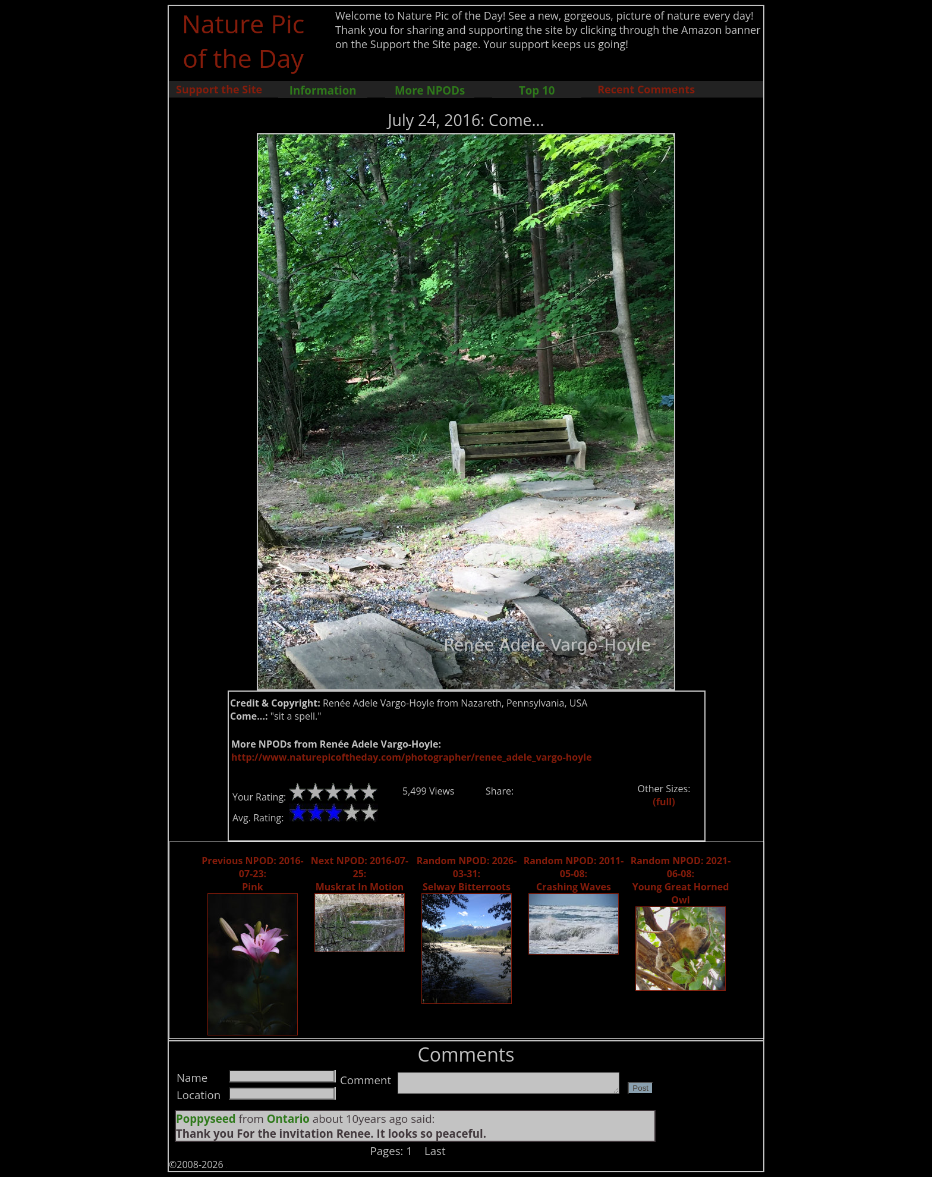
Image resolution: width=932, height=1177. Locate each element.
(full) (664, 801)
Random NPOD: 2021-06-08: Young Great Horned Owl (681, 880)
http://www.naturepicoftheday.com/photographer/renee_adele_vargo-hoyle (411, 757)
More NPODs (430, 90)
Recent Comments (646, 89)
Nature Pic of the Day (243, 40)
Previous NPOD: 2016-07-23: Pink (252, 873)
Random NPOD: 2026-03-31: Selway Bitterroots (467, 873)
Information (323, 90)
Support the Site (219, 89)
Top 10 (537, 90)
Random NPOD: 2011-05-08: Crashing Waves (574, 873)
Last (435, 1150)
